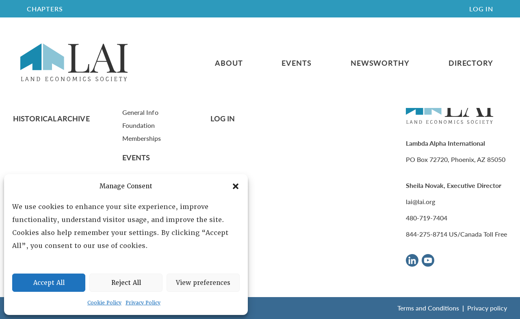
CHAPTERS (45, 8)
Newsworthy (380, 63)
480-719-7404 (426, 217)
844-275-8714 (426, 234)
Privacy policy (487, 308)
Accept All (49, 283)
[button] (236, 186)
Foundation (138, 125)
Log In (481, 8)
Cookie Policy (104, 303)
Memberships (141, 138)
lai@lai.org (420, 201)
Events (296, 63)
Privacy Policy (143, 303)
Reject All (126, 283)
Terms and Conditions (428, 308)
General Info (140, 112)
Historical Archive (51, 118)
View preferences (203, 283)
